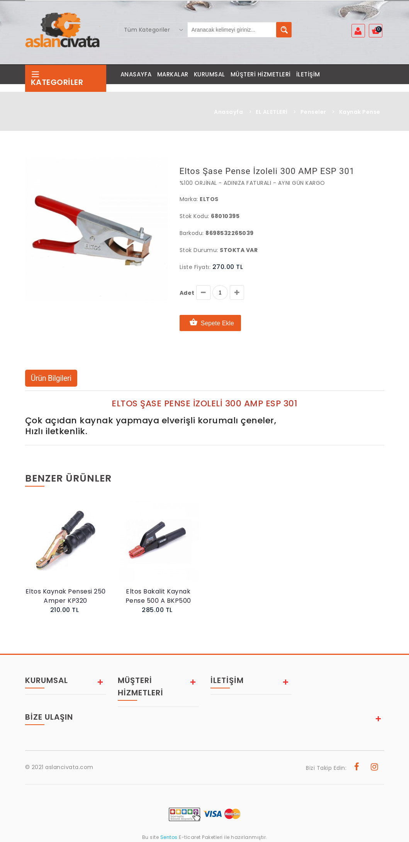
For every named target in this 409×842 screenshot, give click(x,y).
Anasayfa (228, 112)
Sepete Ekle (210, 323)
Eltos (209, 199)
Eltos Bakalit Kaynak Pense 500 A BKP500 (158, 596)
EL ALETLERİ (272, 112)
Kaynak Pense (359, 112)
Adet (187, 293)
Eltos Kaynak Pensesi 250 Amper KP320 (65, 596)
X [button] (159, 165)
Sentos (169, 837)
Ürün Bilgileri (51, 378)
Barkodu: (192, 233)
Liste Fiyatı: (195, 267)
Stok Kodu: (194, 216)
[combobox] (153, 29)
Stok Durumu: (199, 250)
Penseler (313, 112)
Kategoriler (57, 78)
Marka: (189, 199)
